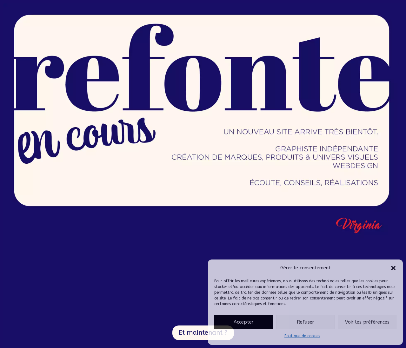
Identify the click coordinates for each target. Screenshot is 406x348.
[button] (393, 268)
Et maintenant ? (203, 332)
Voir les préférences (367, 322)
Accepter (244, 322)
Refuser (305, 322)
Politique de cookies (302, 336)
